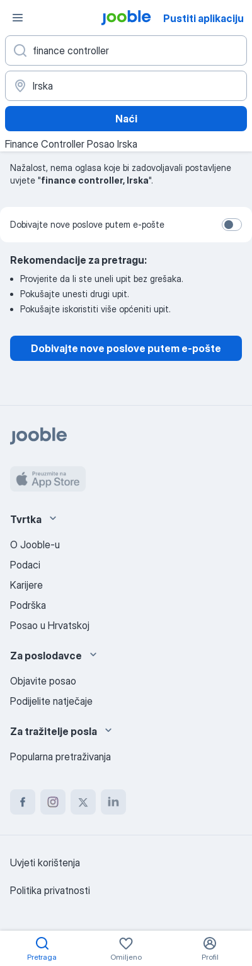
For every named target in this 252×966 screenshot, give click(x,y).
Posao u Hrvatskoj (49, 625)
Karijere (26, 585)
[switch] (232, 224)
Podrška (28, 605)
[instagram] (53, 802)
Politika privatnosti (50, 890)
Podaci (25, 564)
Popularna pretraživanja (60, 756)
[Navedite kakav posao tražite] (126, 50)
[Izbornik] (17, 17)
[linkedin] (113, 802)
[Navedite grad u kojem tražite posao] (126, 86)
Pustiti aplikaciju (203, 18)
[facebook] (22, 802)
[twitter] (83, 802)
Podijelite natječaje (51, 701)
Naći (126, 118)
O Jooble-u (35, 544)
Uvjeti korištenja (45, 862)
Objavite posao (43, 680)
